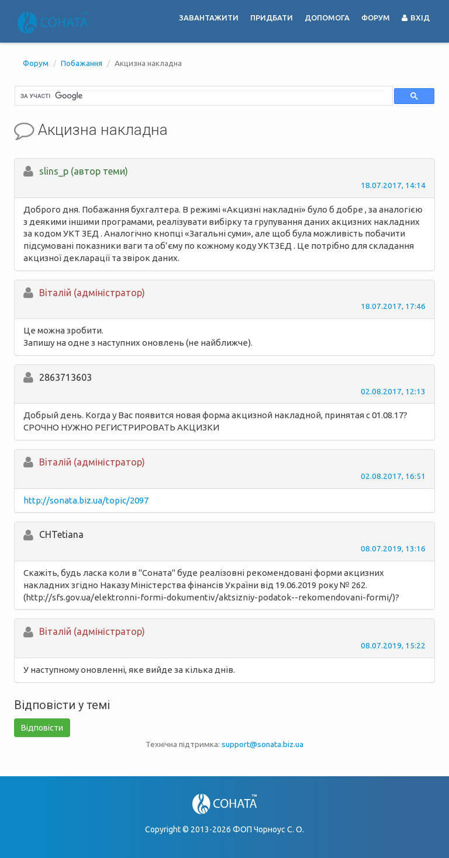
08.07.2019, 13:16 (393, 548)
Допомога (327, 17)
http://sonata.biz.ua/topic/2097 (85, 500)
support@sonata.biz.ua (262, 744)
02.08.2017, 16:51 (393, 476)
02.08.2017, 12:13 (393, 391)
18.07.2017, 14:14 (393, 185)
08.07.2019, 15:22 (393, 645)
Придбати (271, 17)
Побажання (81, 63)
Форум (375, 17)
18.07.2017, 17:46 (393, 306)
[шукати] (202, 96)
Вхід (416, 17)
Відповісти (42, 727)
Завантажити (209, 17)
